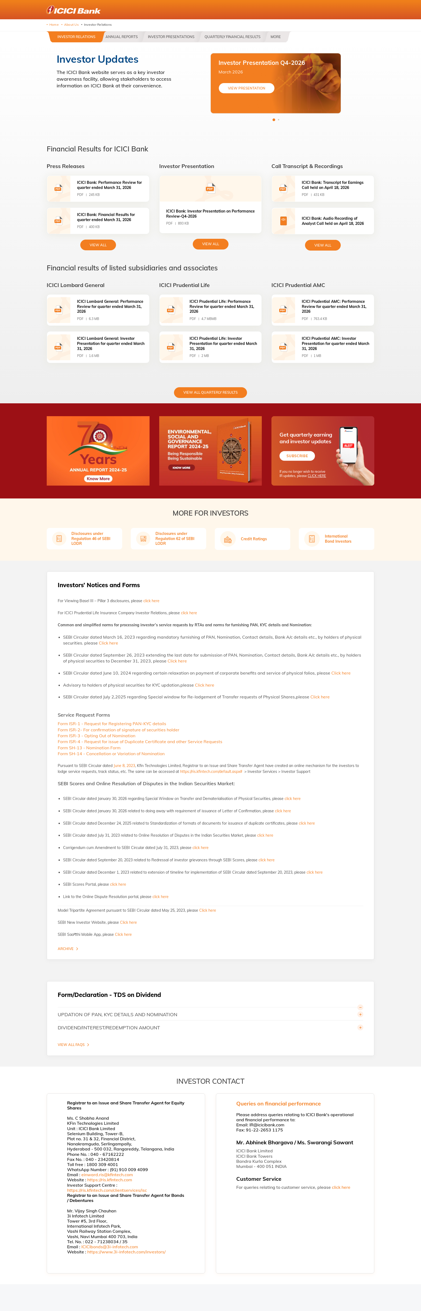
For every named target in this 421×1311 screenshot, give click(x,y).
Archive (66, 949)
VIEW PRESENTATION (246, 88)
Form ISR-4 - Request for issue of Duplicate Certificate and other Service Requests (140, 741)
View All (210, 244)
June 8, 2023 (124, 765)
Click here (108, 643)
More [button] (276, 37)
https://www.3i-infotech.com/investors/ (126, 1251)
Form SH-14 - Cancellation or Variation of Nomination (111, 753)
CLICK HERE (317, 476)
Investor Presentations (171, 37)
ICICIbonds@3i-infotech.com (109, 1246)
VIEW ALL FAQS (71, 1044)
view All (98, 245)
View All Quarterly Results (210, 392)
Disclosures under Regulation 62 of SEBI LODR (174, 538)
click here (151, 600)
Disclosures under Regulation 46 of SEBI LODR (90, 538)
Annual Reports (122, 37)
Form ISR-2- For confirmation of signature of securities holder (118, 729)
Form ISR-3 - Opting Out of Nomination (96, 735)
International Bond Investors (338, 538)
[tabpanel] (275, 83)
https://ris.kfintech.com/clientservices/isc (107, 1190)
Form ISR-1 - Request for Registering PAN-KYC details (112, 723)
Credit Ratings (254, 539)
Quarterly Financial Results (232, 37)
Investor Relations (76, 37)
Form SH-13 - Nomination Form (89, 747)
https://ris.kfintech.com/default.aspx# (211, 771)
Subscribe (297, 456)
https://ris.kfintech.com (109, 1179)
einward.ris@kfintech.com (107, 1174)
